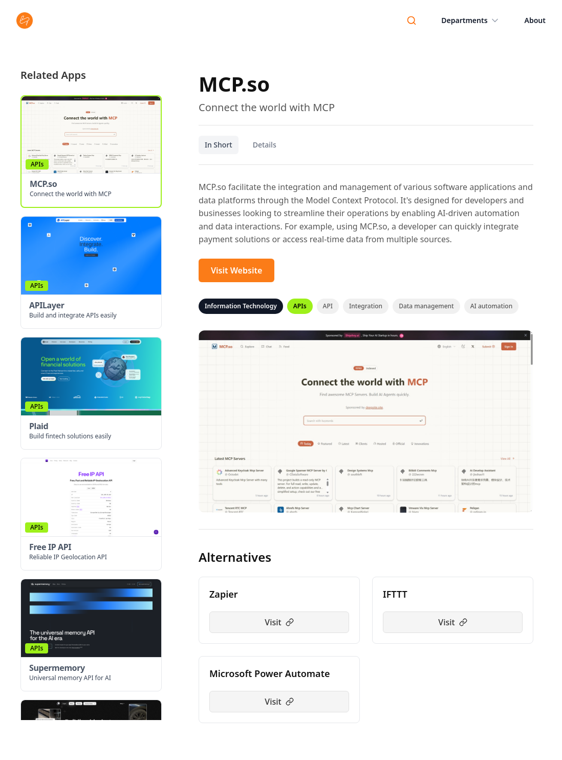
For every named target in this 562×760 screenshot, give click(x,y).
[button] (91, 151)
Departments (470, 20)
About (535, 20)
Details (264, 145)
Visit (279, 622)
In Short (218, 145)
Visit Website (236, 270)
